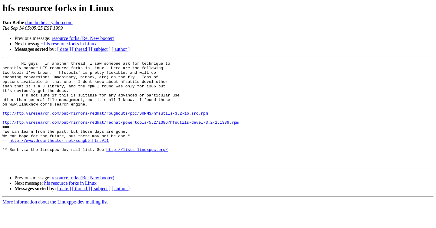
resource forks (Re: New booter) (83, 38)
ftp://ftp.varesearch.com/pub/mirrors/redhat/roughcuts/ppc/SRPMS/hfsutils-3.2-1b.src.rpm (105, 124)
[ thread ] (81, 49)
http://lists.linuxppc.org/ (137, 167)
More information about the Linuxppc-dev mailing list (54, 222)
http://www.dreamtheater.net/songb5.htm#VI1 (59, 156)
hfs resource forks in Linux (70, 43)
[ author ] (121, 49)
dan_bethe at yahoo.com (49, 22)
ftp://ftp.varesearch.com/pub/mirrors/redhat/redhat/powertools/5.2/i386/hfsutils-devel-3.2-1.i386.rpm (120, 135)
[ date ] (64, 49)
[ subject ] (101, 49)
